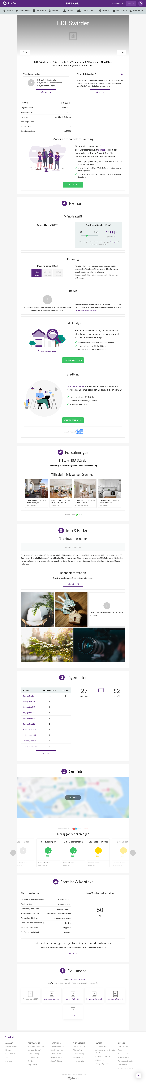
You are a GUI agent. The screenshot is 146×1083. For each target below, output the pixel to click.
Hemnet (8, 1050)
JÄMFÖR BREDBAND (73, 420)
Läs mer (46, 92)
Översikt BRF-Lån (79, 1046)
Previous (13, 853)
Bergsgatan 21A (29, 701)
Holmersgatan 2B (29, 735)
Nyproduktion (78, 1057)
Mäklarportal (99, 1060)
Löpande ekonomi (34, 1050)
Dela (25, 52)
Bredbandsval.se (75, 386)
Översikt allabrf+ (11, 1046)
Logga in (131, 3)
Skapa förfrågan (56, 1061)
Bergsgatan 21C (29, 713)
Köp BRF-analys (101, 1046)
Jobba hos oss (123, 1054)
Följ (121, 52)
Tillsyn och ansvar (57, 1054)
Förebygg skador (56, 1057)
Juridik (30, 1061)
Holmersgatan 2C (29, 741)
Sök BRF (10, 1037)
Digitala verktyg (33, 1054)
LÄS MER (100, 92)
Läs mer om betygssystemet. (86, 310)
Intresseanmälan (79, 1061)
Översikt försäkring (57, 1046)
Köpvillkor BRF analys (125, 1068)
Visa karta (73, 797)
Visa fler (45, 753)
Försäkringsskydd (57, 1050)
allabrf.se (103, 149)
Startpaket (9, 1061)
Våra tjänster (115, 3)
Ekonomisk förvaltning (36, 1046)
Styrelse (82, 979)
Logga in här (73, 584)
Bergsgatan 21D (29, 718)
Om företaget (123, 1046)
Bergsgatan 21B (29, 707)
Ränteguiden (77, 1050)
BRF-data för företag (102, 1056)
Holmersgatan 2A (29, 729)
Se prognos (114, 242)
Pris (6, 1057)
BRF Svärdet (73, 3)
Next (133, 853)
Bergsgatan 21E (29, 724)
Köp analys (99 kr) (73, 360)
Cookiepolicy (122, 1065)
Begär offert (32, 1065)
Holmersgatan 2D (30, 746)
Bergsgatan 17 (28, 696)
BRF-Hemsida (10, 1054)
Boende (74, 979)
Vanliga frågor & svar (102, 1064)
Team (120, 1050)
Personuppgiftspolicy (125, 1061)
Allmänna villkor (123, 1057)
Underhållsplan (33, 1057)
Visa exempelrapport (49, 351)
